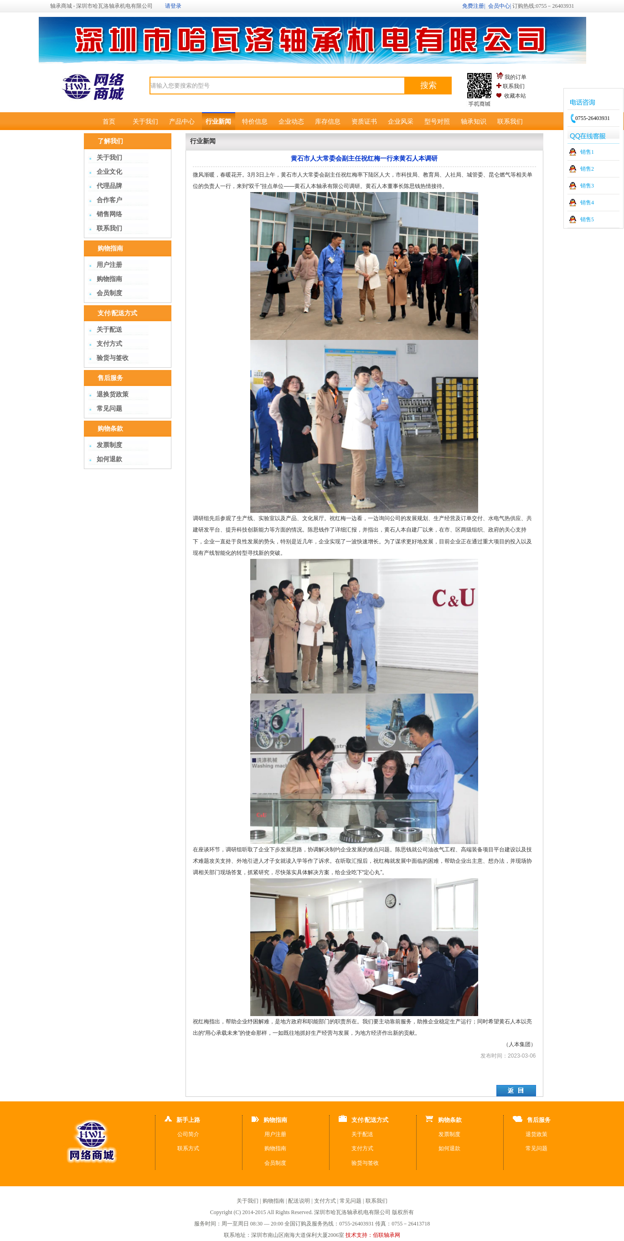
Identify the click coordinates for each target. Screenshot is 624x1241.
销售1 (587, 152)
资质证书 (364, 121)
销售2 (587, 169)
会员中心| (499, 6)
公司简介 (188, 1134)
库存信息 (327, 121)
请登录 (173, 6)
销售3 (587, 185)
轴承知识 (473, 121)
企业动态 (291, 121)
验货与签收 (113, 358)
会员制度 (109, 293)
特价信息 (255, 121)
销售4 (587, 202)
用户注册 (109, 264)
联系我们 (514, 86)
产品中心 (182, 121)
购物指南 (109, 279)
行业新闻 (218, 121)
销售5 (587, 219)
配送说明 (299, 1201)
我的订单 (515, 77)
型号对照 (437, 121)
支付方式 (109, 343)
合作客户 (109, 200)
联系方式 (188, 1148)
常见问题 (109, 408)
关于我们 (145, 121)
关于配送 (109, 329)
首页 (109, 121)
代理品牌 (109, 185)
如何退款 (109, 459)
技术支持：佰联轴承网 (373, 1235)
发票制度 (109, 445)
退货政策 (536, 1134)
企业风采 (400, 121)
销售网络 (109, 214)
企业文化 (109, 171)
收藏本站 (515, 96)
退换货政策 (113, 394)
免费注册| (473, 6)
